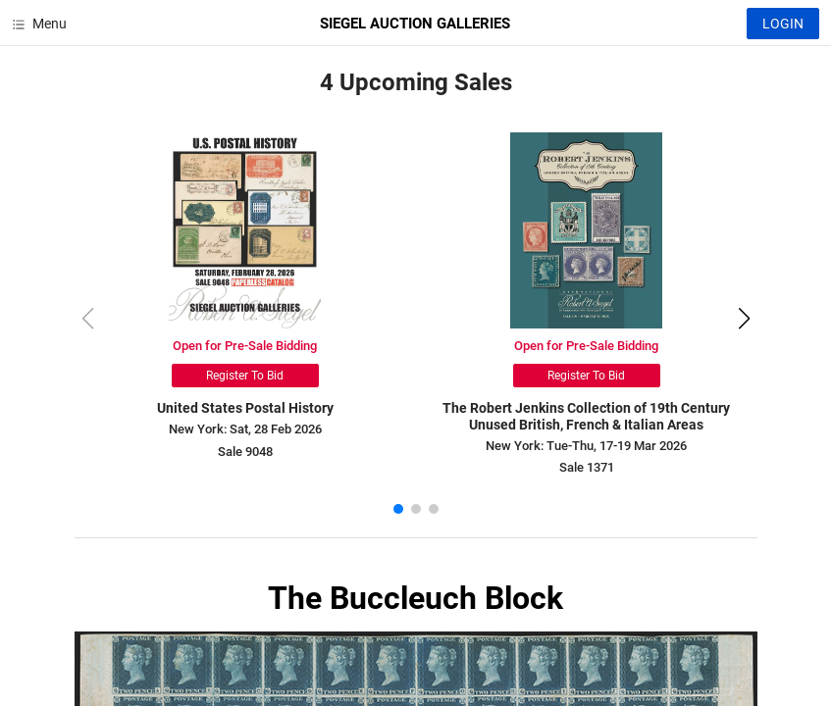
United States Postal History (245, 408)
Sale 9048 (245, 451)
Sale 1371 (586, 467)
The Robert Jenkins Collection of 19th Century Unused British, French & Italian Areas (586, 416)
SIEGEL (415, 23)
